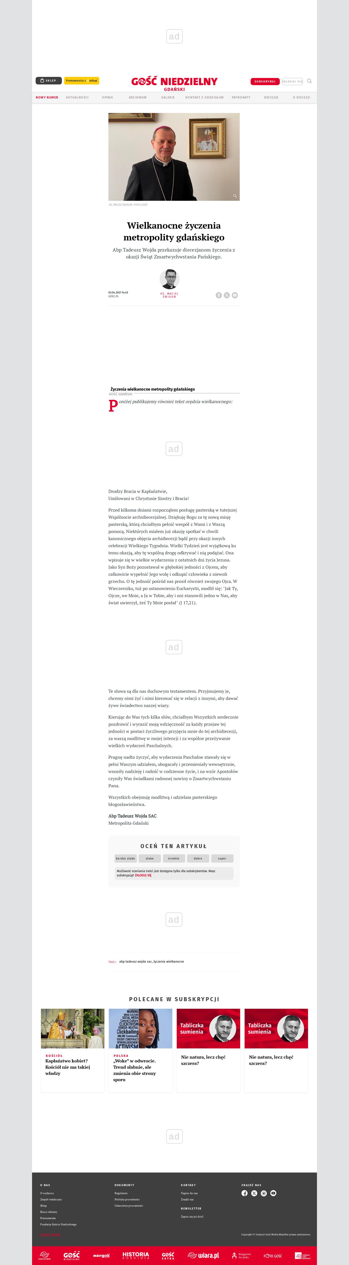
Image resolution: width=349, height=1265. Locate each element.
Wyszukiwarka (309, 81)
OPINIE (107, 97)
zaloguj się (292, 81)
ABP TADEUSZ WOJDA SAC (135, 962)
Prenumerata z (81, 80)
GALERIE (168, 97)
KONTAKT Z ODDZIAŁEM (204, 97)
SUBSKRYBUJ (265, 81)
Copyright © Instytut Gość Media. (260, 1234)
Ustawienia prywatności (129, 1205)
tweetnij (228, 293)
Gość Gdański (120, 394)
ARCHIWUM (138, 97)
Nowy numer (47, 97)
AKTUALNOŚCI (77, 97)
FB (220, 293)
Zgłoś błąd (50, 1234)
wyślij (236, 293)
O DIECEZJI (301, 97)
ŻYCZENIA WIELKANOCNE (168, 962)
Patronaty (241, 97)
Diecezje (271, 97)
